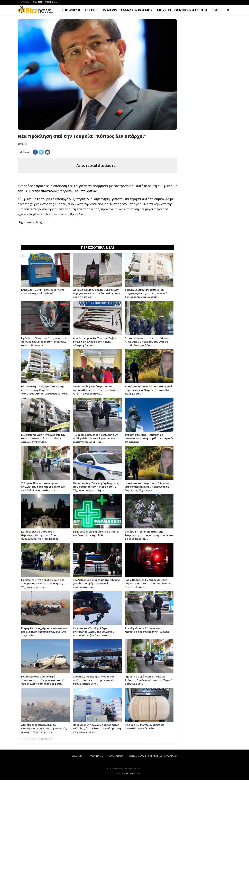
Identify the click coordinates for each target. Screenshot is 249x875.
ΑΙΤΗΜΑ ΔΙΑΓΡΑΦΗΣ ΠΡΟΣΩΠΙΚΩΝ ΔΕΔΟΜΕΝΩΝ (153, 851)
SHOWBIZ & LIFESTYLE (80, 10)
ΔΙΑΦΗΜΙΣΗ (38, 2)
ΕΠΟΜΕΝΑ (46, 833)
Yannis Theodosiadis (134, 868)
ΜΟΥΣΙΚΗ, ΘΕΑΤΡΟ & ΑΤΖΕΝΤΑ (182, 10)
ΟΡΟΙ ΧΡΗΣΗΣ (116, 851)
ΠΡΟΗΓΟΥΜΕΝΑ (30, 833)
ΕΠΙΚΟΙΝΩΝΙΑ (51, 2)
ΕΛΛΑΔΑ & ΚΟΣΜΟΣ (137, 10)
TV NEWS (109, 10)
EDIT (215, 10)
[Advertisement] (97, 202)
